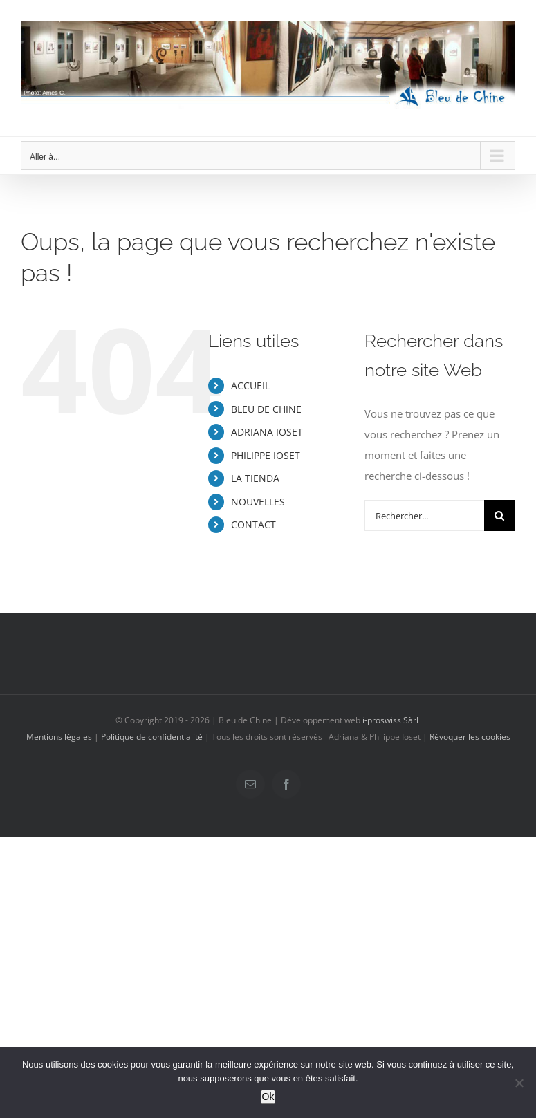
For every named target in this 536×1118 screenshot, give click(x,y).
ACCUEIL (250, 385)
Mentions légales (59, 737)
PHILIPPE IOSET (265, 455)
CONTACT (253, 524)
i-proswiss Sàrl (390, 720)
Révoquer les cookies (469, 737)
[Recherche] (499, 515)
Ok (268, 1096)
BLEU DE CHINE (266, 409)
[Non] (519, 1083)
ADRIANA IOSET (267, 431)
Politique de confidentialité (152, 737)
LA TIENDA (255, 478)
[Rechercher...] (424, 515)
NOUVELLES (258, 501)
